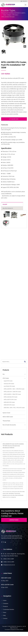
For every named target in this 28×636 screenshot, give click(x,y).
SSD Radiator (11, 493)
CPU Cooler (15, 14)
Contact (5, 618)
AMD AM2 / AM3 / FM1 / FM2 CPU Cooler (14, 407)
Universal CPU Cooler (9, 383)
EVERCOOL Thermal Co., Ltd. (17, 626)
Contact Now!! (14, 520)
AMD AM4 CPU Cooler (9, 405)
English (24, 1)
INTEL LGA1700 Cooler (7, 584)
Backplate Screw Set (7, 495)
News (4, 612)
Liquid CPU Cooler (8, 381)
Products (5, 606)
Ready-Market (20, 629)
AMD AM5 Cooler (6, 578)
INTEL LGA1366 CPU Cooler (8, 16)
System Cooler (6, 412)
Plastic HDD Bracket (19, 495)
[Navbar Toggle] (25, 5)
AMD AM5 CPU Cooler (9, 402)
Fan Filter (13, 495)
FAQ (4, 615)
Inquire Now (14, 119)
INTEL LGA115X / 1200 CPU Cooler (12, 391)
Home (4, 14)
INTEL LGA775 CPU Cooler (10, 399)
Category (9, 14)
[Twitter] (3, 542)
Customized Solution (8, 609)
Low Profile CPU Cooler (9, 386)
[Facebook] (1, 542)
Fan (4, 374)
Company (5, 603)
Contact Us (13, 497)
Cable (4, 497)
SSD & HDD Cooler (8, 416)
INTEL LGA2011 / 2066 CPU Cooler (12, 394)
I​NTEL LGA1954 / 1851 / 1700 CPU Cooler (14, 389)
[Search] (12, 362)
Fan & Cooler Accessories (9, 424)
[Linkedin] (5, 542)
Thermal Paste (6, 420)
